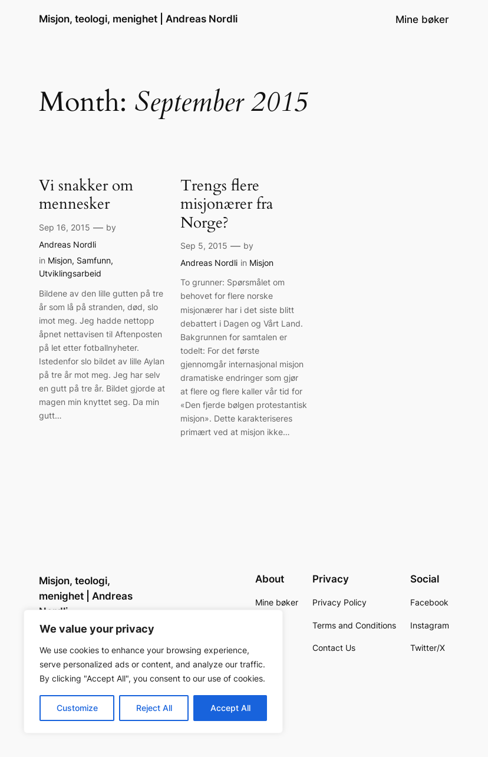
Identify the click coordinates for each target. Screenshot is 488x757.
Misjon (60, 260)
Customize (77, 708)
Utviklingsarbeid (70, 273)
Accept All (230, 708)
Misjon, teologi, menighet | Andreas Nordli (138, 19)
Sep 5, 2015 (203, 246)
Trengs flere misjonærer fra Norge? (226, 204)
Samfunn (94, 260)
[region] (153, 671)
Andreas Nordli (67, 244)
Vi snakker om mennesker (86, 195)
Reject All (154, 708)
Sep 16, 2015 (64, 227)
